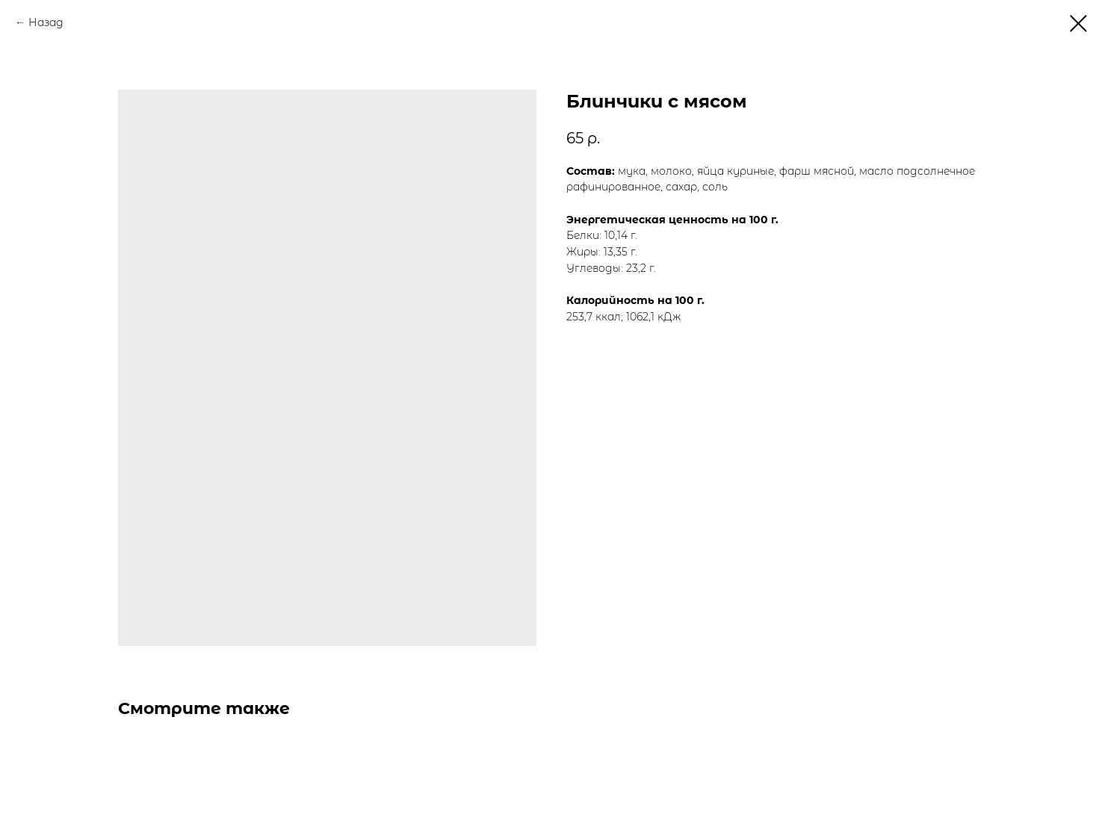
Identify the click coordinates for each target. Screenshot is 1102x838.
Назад (46, 22)
